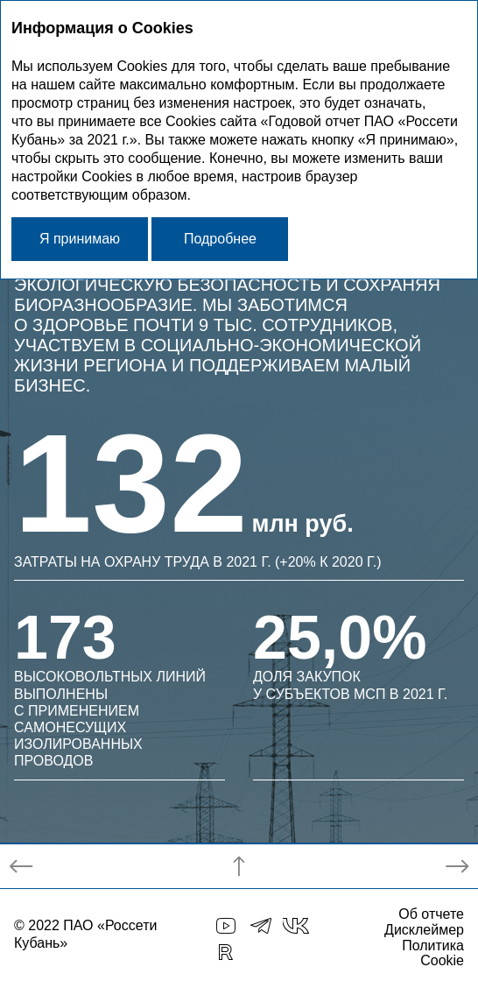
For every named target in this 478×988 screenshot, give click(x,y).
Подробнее (220, 238)
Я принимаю (79, 238)
